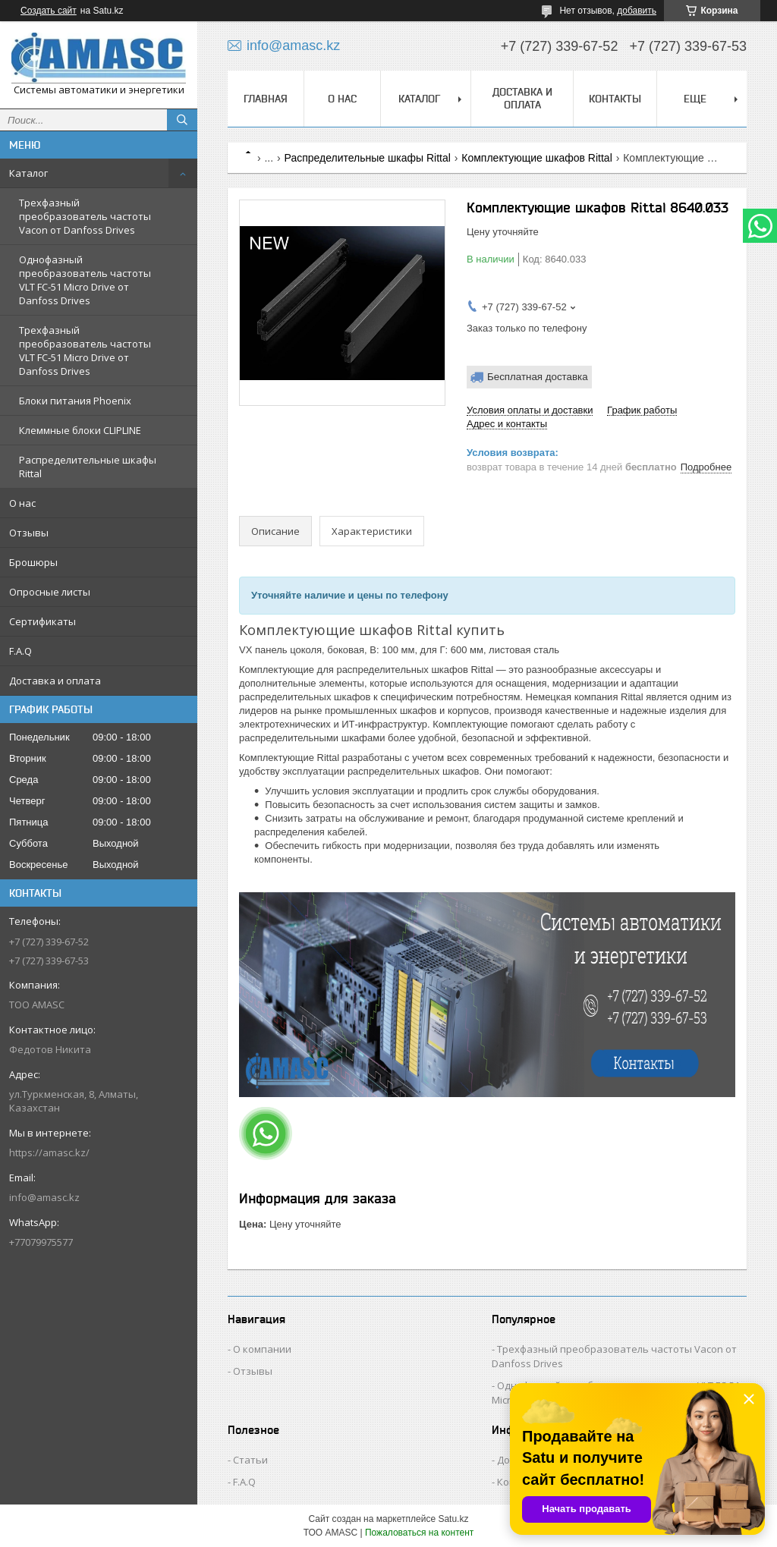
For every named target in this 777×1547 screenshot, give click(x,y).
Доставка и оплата (55, 680)
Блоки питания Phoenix (75, 400)
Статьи (250, 1460)
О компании (262, 1349)
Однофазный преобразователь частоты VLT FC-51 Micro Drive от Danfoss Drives (85, 280)
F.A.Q (20, 651)
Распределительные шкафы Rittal (87, 466)
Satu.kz (453, 1519)
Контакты (615, 99)
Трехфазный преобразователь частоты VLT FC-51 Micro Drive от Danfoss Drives (85, 350)
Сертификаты (42, 621)
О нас (22, 503)
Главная (266, 99)
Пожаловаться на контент (419, 1532)
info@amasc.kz (44, 1197)
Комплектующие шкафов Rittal (536, 158)
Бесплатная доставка (537, 376)
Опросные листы (49, 592)
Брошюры (33, 562)
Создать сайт (48, 10)
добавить (636, 10)
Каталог (28, 173)
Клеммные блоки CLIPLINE (80, 430)
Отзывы (29, 532)
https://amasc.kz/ (49, 1152)
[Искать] (182, 119)
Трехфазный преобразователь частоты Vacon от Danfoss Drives (85, 216)
